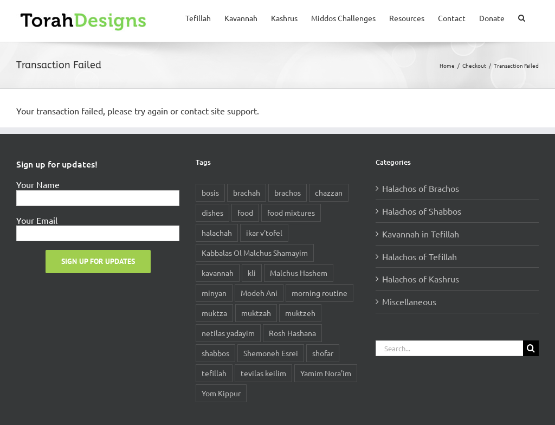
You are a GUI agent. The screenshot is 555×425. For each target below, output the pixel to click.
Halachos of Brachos (420, 188)
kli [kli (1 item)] (252, 273)
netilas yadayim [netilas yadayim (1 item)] (228, 333)
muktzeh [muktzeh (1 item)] (300, 313)
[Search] (531, 348)
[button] (521, 17)
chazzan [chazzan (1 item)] (329, 192)
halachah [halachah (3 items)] (217, 232)
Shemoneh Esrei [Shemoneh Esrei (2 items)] (270, 353)
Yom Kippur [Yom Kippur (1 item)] (221, 393)
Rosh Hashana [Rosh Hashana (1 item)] (292, 333)
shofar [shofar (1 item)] (322, 353)
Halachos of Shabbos (421, 210)
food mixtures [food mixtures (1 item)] (291, 212)
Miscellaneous (409, 301)
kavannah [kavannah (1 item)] (218, 273)
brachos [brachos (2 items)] (287, 192)
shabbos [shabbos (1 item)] (215, 353)
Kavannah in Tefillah (420, 233)
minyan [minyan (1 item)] (214, 293)
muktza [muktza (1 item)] (214, 313)
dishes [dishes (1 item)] (212, 212)
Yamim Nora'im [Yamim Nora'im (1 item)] (325, 373)
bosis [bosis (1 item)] (210, 192)
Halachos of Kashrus (420, 278)
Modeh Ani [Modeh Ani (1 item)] (259, 293)
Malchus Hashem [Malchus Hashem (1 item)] (298, 273)
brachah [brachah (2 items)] (246, 192)
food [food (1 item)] (245, 212)
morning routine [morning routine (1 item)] (319, 293)
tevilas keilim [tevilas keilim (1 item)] (263, 373)
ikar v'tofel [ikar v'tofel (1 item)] (264, 232)
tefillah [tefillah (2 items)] (214, 373)
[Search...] (449, 348)
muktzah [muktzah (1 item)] (256, 313)
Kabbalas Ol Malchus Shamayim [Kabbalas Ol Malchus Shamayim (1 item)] (255, 252)
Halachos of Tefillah (419, 256)
